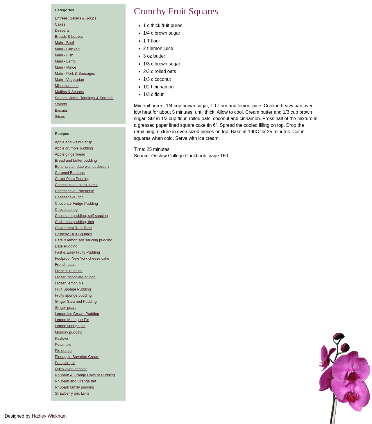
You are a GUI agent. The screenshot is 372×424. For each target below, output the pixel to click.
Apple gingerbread (70, 154)
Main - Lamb (65, 61)
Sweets (61, 104)
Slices (60, 116)
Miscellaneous (66, 85)
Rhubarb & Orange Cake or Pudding (85, 375)
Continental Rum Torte (73, 228)
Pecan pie (63, 344)
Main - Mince (65, 67)
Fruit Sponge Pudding (73, 289)
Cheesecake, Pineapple (74, 191)
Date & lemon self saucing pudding (83, 240)
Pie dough (63, 350)
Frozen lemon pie (69, 283)
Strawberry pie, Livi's (72, 393)
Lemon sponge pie (70, 326)
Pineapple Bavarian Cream (77, 356)
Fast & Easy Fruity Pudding (77, 252)
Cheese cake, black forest (76, 185)
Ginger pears (65, 307)
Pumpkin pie (65, 363)
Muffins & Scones (69, 92)
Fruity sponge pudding (73, 295)
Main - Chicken (67, 49)
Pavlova (61, 338)
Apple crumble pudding (74, 148)
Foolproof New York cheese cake (82, 258)
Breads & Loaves (69, 36)
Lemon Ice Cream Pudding (77, 313)
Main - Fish (64, 55)
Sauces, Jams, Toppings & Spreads (84, 98)
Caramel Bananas (70, 172)
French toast (65, 264)
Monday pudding (69, 332)
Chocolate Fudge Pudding (76, 203)
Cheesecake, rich (69, 197)
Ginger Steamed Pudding (76, 301)
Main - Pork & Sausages (75, 73)
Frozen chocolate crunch (75, 277)
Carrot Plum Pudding (72, 179)
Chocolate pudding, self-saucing (81, 215)
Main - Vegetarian (69, 79)
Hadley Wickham (49, 416)
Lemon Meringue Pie (72, 320)
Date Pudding (66, 246)
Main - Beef (64, 42)
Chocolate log (66, 209)
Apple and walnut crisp (73, 142)
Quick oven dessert (71, 369)
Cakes (60, 24)
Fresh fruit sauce (69, 271)
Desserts (62, 30)
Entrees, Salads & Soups (75, 18)
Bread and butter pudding (76, 160)
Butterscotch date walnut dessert (82, 166)
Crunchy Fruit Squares (73, 234)
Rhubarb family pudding (74, 387)
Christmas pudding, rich (74, 222)
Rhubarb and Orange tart (75, 381)
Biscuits (61, 110)
